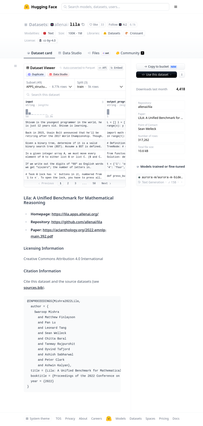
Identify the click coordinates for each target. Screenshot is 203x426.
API (102, 68)
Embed (116, 68)
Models (121, 418)
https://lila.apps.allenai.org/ (75, 214)
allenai (61, 24)
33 (102, 24)
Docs (176, 418)
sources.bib (33, 287)
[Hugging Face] (109, 419)
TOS (58, 418)
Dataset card (39, 53)
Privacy (70, 418)
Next (107, 183)
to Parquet (77, 68)
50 (94, 183)
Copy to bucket (160, 66)
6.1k (132, 24)
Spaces (150, 418)
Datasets (136, 418)
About (83, 418)
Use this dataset (157, 74)
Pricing (164, 418)
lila (75, 24)
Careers (96, 418)
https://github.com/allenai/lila (76, 221)
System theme (38, 418)
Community (130, 53)
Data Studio (69, 53)
